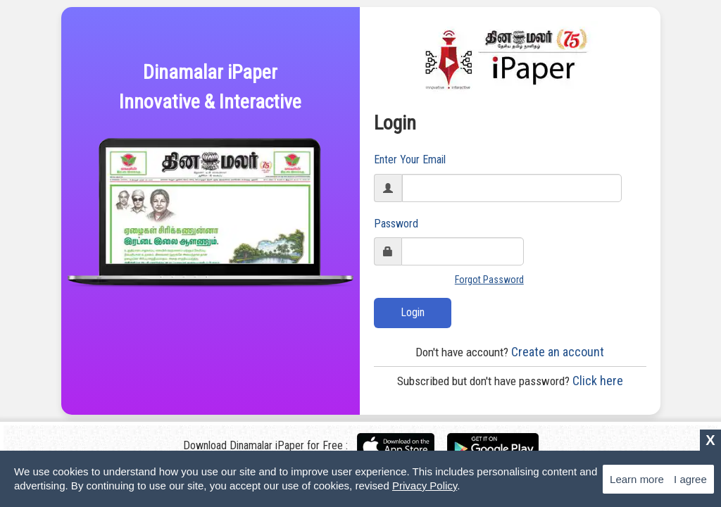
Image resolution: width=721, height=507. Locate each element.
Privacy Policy (424, 486)
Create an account (509, 351)
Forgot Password (489, 279)
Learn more (637, 479)
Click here (510, 380)
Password (396, 223)
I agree (690, 479)
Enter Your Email (410, 159)
